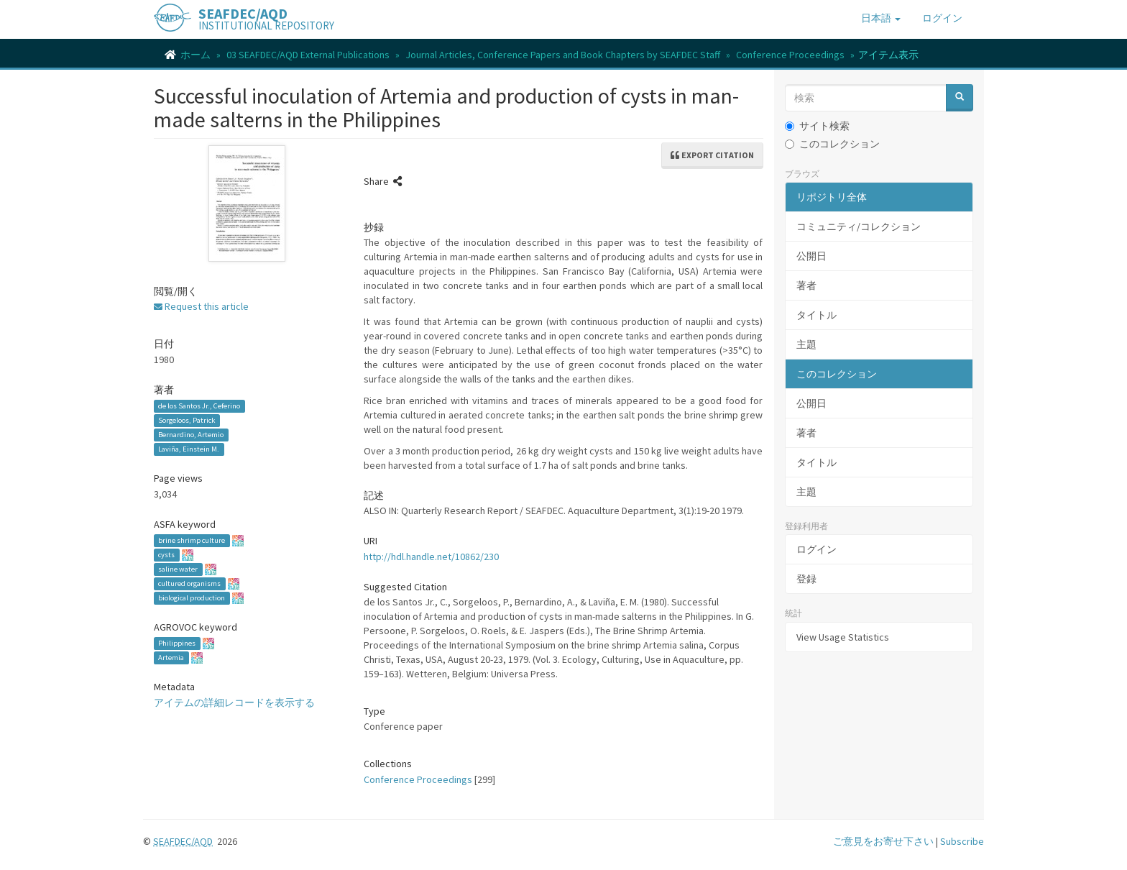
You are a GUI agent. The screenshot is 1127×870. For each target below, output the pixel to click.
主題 (806, 344)
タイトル (816, 314)
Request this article (201, 306)
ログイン (816, 549)
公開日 (811, 255)
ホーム (195, 54)
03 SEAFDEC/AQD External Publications (308, 54)
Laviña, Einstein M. (188, 449)
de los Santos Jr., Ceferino (199, 406)
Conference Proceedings (790, 54)
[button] (880, 18)
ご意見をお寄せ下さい (883, 841)
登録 (806, 578)
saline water (178, 569)
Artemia (171, 657)
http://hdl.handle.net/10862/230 (431, 556)
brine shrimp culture (191, 540)
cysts (166, 554)
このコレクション (832, 143)
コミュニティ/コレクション (858, 226)
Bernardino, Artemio (191, 434)
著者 (806, 285)
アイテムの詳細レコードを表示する (234, 702)
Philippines (177, 643)
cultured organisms (189, 583)
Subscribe (962, 841)
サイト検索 (817, 125)
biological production (191, 598)
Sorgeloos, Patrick (186, 420)
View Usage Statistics (842, 637)
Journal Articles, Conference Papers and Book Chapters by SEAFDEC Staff (562, 54)
